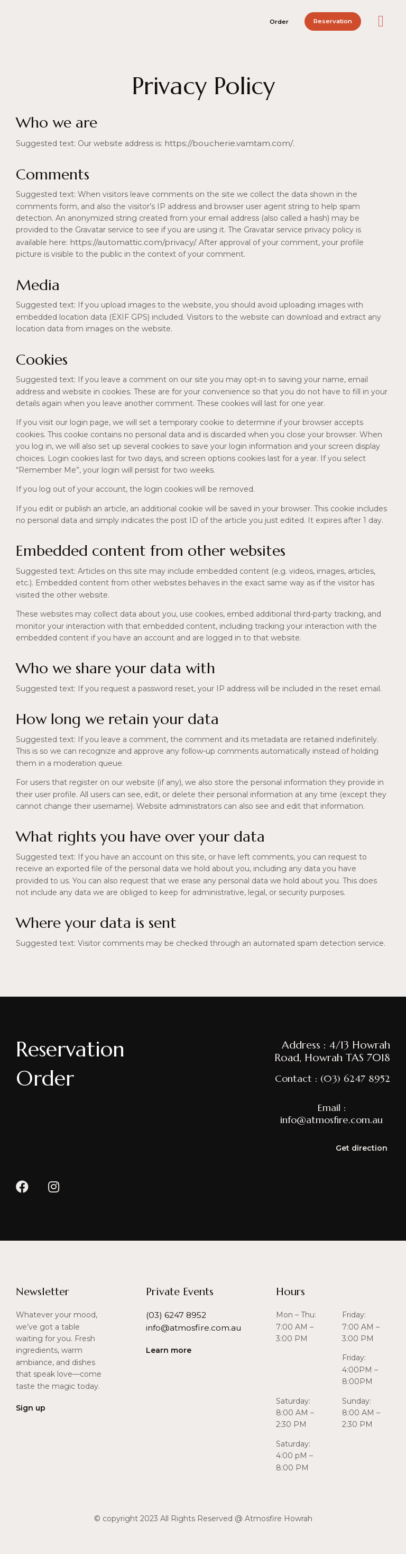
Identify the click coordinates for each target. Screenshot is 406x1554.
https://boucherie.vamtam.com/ (223, 143)
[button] (258, 21)
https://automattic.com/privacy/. (129, 241)
